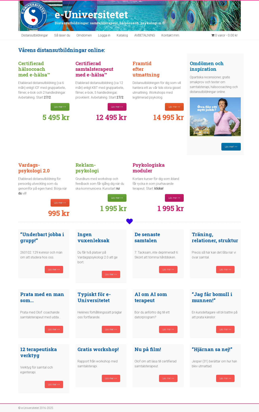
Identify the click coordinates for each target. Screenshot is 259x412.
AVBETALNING (144, 35)
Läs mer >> (60, 106)
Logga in (104, 35)
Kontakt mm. (170, 35)
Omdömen (84, 35)
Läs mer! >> (231, 146)
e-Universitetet (91, 14)
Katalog (122, 35)
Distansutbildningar (34, 35)
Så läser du (62, 35)
